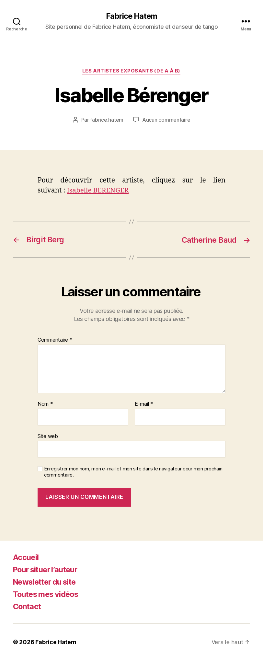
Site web (48, 436)
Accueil (26, 557)
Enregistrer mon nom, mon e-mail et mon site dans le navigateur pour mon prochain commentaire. (133, 472)
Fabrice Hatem (131, 16)
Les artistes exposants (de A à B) (131, 71)
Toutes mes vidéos (47, 594)
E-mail (144, 404)
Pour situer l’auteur (47, 569)
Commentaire (55, 340)
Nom (45, 404)
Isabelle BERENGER (98, 190)
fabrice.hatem (107, 120)
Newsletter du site (46, 581)
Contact (27, 606)
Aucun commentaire (166, 120)
